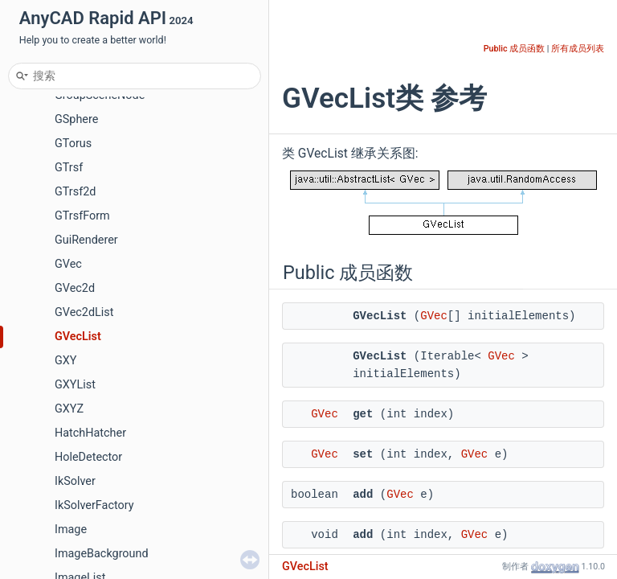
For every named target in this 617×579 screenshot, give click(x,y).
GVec (68, 264)
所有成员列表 (577, 48)
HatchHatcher (90, 433)
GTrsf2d (75, 192)
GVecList (78, 336)
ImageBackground (102, 554)
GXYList (75, 385)
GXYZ (69, 409)
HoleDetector (88, 457)
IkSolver (75, 481)
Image (71, 529)
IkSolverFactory (94, 505)
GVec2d (75, 288)
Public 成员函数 (514, 48)
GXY (65, 361)
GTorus (73, 143)
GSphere (76, 119)
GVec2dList (84, 312)
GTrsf (69, 168)
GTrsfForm (82, 216)
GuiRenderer (86, 240)
